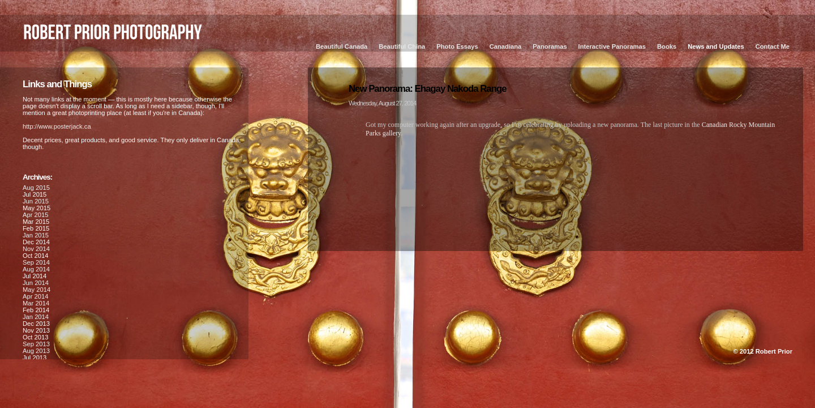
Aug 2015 (36, 187)
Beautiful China (402, 46)
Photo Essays (457, 46)
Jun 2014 (36, 282)
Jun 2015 (36, 201)
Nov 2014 (36, 248)
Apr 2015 (35, 214)
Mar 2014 (36, 303)
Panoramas (550, 46)
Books (666, 46)
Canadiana (506, 46)
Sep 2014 (36, 262)
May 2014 (36, 289)
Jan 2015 (36, 235)
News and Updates (716, 46)
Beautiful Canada (341, 46)
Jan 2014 (36, 316)
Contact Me (773, 46)
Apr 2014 (35, 296)
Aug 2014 (36, 269)
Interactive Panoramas (612, 46)
